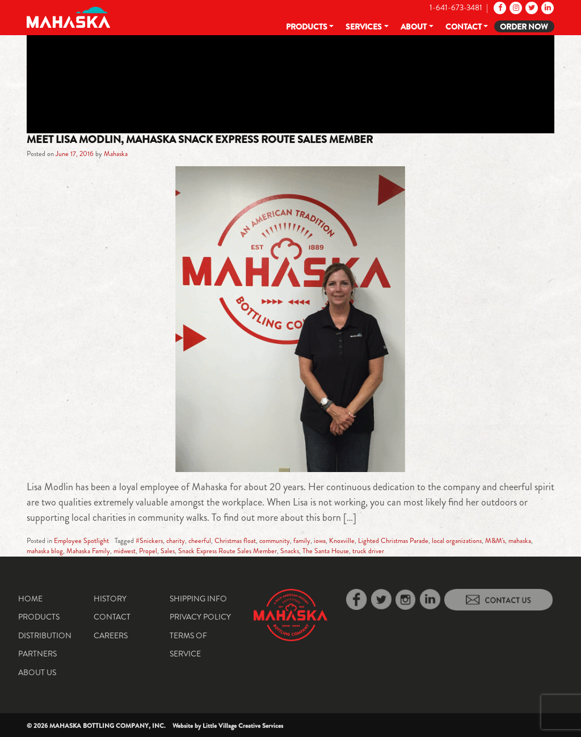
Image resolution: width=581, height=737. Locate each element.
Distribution (44, 635)
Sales (168, 551)
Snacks (289, 551)
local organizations (457, 541)
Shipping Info (198, 598)
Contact (463, 26)
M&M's (495, 541)
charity (175, 541)
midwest (124, 551)
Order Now (524, 26)
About (414, 26)
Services (364, 26)
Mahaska (116, 154)
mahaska (519, 541)
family (301, 541)
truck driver (368, 551)
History (110, 598)
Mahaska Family (88, 551)
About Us (37, 672)
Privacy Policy (200, 616)
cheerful (199, 541)
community (274, 541)
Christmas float (235, 541)
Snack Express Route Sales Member (227, 551)
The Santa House (325, 551)
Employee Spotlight (81, 541)
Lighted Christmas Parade (393, 541)
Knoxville (342, 541)
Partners (37, 653)
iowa (320, 541)
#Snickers (149, 541)
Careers (111, 635)
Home (30, 598)
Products (306, 26)
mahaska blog (45, 551)
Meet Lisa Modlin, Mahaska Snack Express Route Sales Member (200, 139)
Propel (148, 551)
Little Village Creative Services (243, 725)
